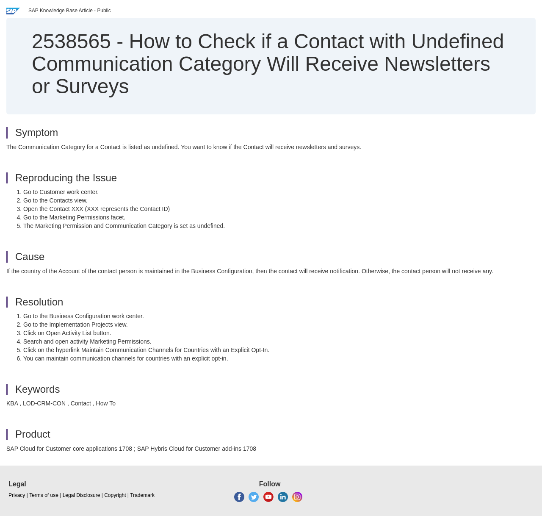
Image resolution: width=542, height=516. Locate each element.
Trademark (142, 495)
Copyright (115, 495)
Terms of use (43, 495)
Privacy (16, 495)
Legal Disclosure (81, 495)
